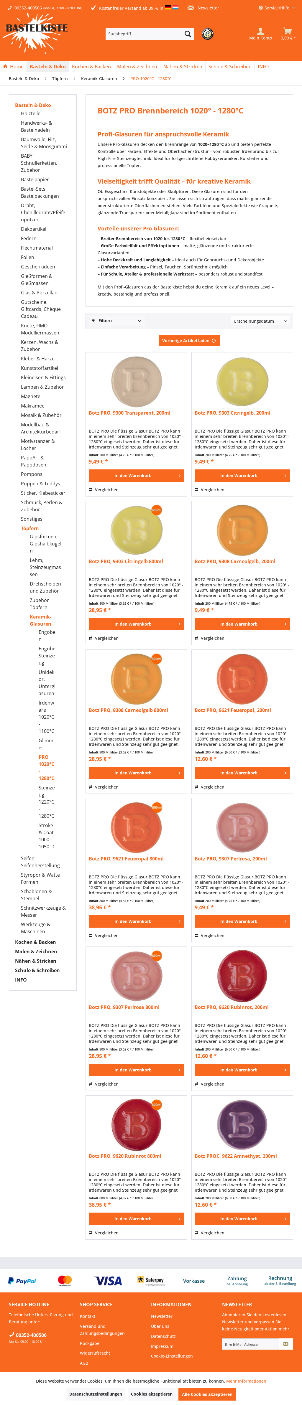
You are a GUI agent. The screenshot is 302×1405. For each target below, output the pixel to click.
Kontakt (87, 1316)
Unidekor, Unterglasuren (47, 683)
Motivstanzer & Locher (38, 444)
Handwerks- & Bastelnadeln (36, 126)
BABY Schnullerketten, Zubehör (39, 163)
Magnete (30, 396)
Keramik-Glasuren (40, 620)
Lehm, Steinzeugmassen (45, 567)
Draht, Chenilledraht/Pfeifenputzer (43, 212)
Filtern (102, 320)
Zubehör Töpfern (39, 604)
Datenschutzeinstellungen (95, 1394)
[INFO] (263, 66)
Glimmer (46, 744)
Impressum (162, 1346)
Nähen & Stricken (35, 961)
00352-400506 (28, 8)
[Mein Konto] (260, 34)
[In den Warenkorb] (136, 475)
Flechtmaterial (37, 248)
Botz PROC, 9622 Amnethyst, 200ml (236, 1156)
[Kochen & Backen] (91, 66)
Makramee (33, 406)
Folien (27, 257)
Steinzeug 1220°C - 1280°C (47, 801)
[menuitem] (158, 34)
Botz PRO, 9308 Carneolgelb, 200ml (235, 561)
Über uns (160, 1326)
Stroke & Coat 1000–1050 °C (47, 836)
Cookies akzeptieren (152, 1394)
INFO (21, 980)
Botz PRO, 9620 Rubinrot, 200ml (232, 1007)
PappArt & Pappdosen (33, 461)
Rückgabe (89, 1343)
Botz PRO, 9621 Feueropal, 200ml (233, 710)
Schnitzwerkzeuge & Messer (43, 911)
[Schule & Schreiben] (230, 66)
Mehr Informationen (246, 1381)
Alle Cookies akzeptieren (207, 1394)
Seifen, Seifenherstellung (40, 862)
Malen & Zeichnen (36, 951)
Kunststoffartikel (39, 368)
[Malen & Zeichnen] (137, 66)
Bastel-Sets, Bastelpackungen (40, 192)
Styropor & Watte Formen (40, 878)
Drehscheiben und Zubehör (45, 587)
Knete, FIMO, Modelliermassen (40, 329)
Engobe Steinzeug (47, 655)
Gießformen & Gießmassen (36, 279)
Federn (29, 238)
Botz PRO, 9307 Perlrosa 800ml (124, 1007)
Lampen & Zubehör (42, 387)
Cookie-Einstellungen (172, 1356)
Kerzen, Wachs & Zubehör (39, 345)
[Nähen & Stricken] (182, 66)
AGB (84, 1363)
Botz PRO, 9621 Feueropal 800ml (126, 859)
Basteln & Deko (33, 105)
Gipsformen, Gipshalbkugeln (45, 543)
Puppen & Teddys (40, 483)
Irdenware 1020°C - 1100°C (46, 717)
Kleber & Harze (38, 358)
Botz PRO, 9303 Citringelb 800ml (126, 561)
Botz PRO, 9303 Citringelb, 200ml (232, 413)
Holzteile (30, 113)
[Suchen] (188, 34)
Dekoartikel (33, 229)
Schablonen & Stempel (36, 895)
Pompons (31, 474)
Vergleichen (104, 489)
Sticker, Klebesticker (43, 493)
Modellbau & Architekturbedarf (41, 428)
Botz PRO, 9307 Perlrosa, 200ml (231, 859)
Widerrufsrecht (95, 1353)
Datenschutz (163, 1336)
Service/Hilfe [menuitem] (274, 8)
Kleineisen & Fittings (43, 377)
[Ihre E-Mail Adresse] (250, 1344)
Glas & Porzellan (39, 292)
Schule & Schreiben (37, 970)
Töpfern (30, 528)
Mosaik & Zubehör (41, 415)
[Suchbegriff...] (150, 34)
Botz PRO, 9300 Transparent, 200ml (129, 413)
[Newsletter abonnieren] (286, 1344)
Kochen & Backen (35, 942)
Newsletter (203, 8)
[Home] (13, 66)
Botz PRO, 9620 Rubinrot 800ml (125, 1156)
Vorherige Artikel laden (189, 339)
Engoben (47, 635)
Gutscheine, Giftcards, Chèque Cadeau (41, 309)
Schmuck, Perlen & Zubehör (42, 506)
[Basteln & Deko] (48, 66)
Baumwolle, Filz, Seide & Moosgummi (44, 143)
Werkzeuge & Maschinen (35, 928)
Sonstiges (31, 519)
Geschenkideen (38, 266)
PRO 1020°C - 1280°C (46, 767)
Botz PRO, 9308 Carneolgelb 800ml (128, 710)
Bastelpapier (35, 179)
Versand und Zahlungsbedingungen (102, 1329)
